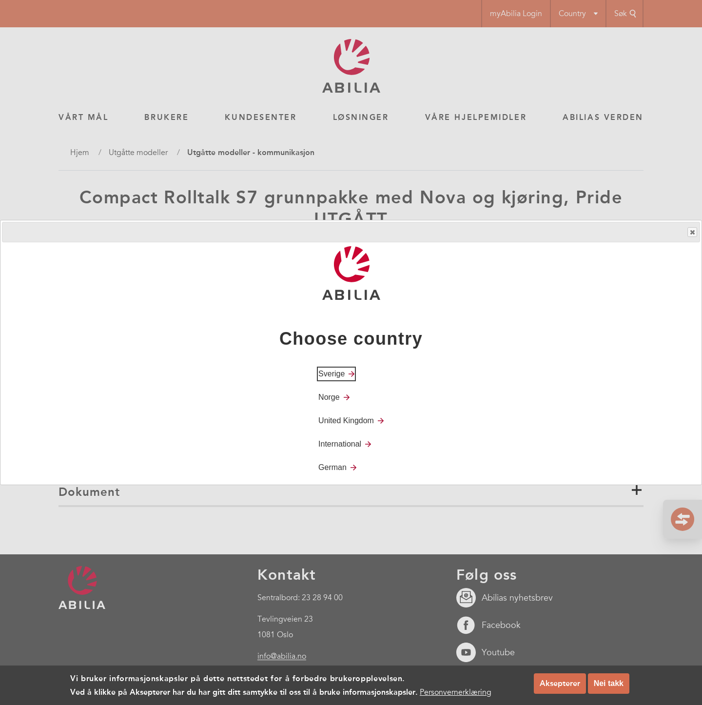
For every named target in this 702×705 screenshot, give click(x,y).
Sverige (331, 374)
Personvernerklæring (455, 692)
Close (691, 232)
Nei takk (609, 683)
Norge (329, 397)
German (332, 467)
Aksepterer (560, 683)
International (339, 444)
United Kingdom (346, 420)
